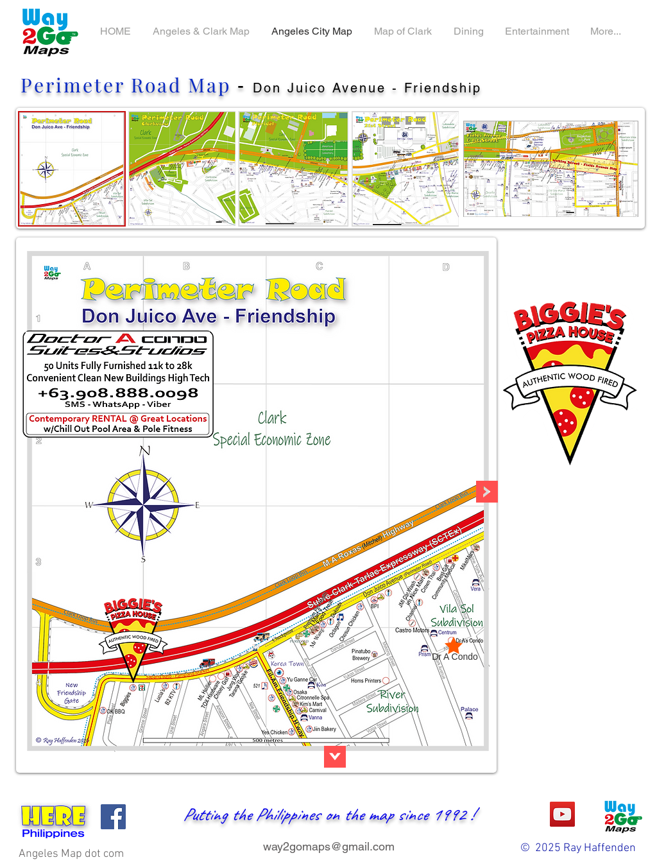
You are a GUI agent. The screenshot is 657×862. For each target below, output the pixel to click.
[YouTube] (562, 814)
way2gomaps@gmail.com (329, 846)
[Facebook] (113, 816)
